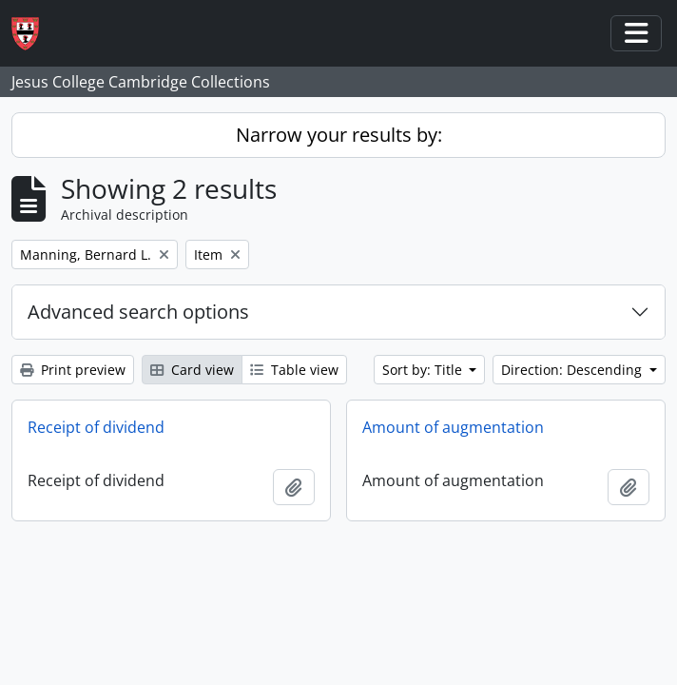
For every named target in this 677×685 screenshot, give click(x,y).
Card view (192, 370)
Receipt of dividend (96, 427)
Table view (294, 370)
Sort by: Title (424, 370)
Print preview (73, 370)
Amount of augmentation (453, 427)
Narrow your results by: (339, 134)
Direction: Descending (573, 370)
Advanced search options (138, 311)
